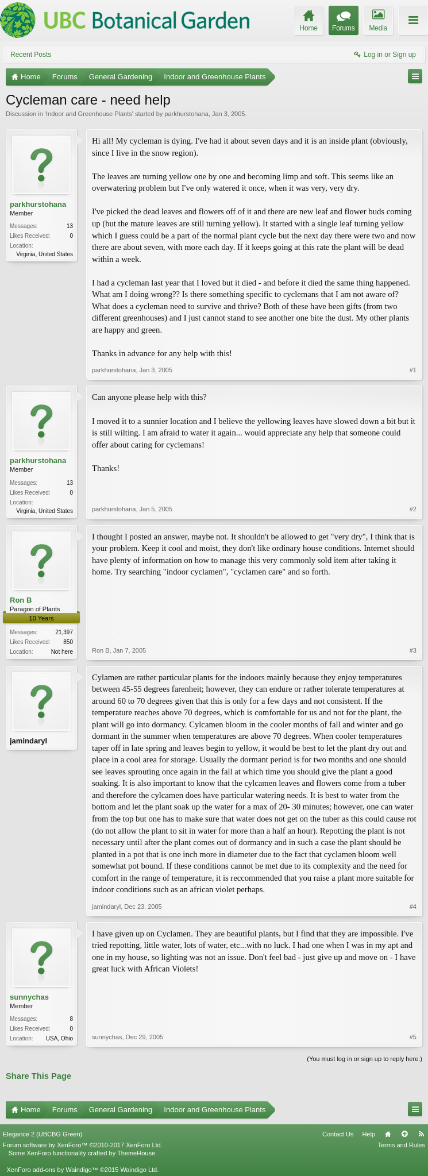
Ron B (21, 600)
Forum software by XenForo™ (83, 1145)
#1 (413, 370)
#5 (413, 1037)
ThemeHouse (136, 1153)
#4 (413, 906)
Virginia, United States (44, 254)
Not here (62, 652)
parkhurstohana (186, 113)
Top (404, 1134)
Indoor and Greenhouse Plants (89, 113)
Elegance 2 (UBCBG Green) (42, 1134)
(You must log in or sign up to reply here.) (364, 1058)
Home (388, 1134)
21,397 (64, 632)
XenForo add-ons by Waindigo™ (52, 1169)
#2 (413, 509)
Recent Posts (30, 55)
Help (368, 1134)
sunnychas (29, 997)
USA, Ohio (59, 1038)
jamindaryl (28, 741)
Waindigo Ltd (138, 1169)
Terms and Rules (401, 1145)
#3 (413, 650)
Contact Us (337, 1134)
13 (70, 226)
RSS (421, 1134)
